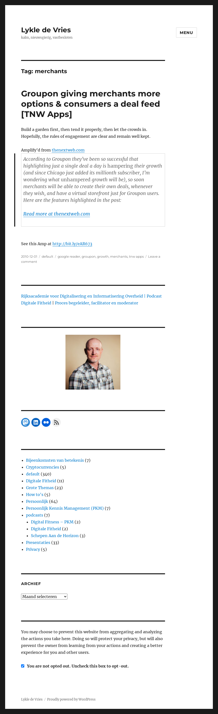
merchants (119, 256)
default (47, 256)
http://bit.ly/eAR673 (72, 243)
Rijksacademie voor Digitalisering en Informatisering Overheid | (83, 296)
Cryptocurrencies (42, 467)
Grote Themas (40, 487)
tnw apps (136, 256)
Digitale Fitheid (41, 480)
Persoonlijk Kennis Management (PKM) (65, 508)
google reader (69, 256)
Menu (186, 32)
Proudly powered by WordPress (71, 699)
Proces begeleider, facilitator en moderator (96, 302)
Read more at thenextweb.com (56, 214)
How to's (34, 494)
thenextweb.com (68, 150)
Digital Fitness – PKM (52, 521)
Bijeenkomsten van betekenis (55, 460)
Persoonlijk (37, 501)
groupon (89, 256)
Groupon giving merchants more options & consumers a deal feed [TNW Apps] (90, 104)
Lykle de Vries (46, 30)
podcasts (34, 515)
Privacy (33, 549)
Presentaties (38, 542)
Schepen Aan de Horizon (55, 535)
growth (103, 256)
